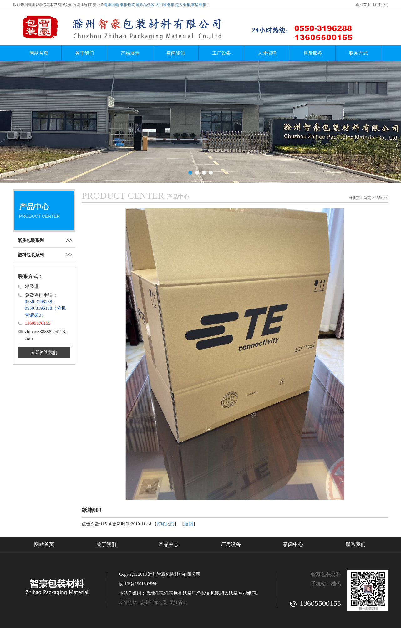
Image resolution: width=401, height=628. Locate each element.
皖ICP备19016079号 (138, 583)
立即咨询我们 (44, 352)
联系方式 (358, 53)
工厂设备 (221, 53)
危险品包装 (145, 5)
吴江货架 (178, 602)
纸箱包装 (127, 5)
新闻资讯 (175, 53)
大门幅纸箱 (164, 5)
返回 (188, 524)
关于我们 (84, 53)
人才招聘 (267, 53)
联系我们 (380, 5)
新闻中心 (293, 544)
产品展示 (130, 53)
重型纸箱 (198, 5)
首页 (367, 198)
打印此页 (165, 524)
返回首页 (363, 5)
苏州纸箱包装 (154, 602)
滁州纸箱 (111, 5)
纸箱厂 (189, 593)
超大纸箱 (182, 5)
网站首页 (38, 53)
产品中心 (169, 544)
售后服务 (312, 53)
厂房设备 (231, 544)
